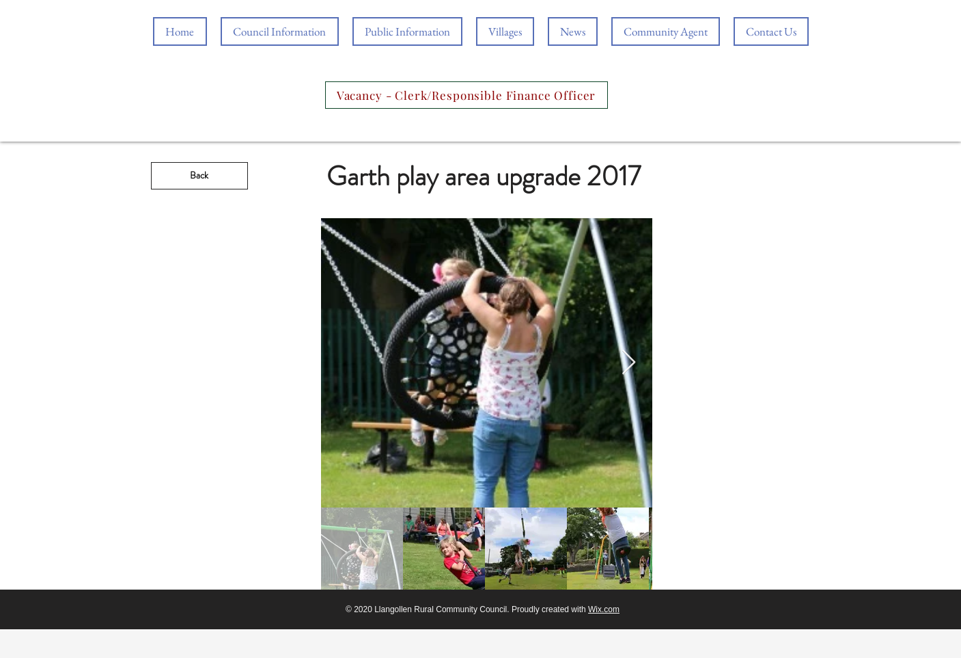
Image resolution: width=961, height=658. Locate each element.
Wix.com (603, 609)
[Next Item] (629, 363)
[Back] (199, 175)
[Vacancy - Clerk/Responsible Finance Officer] (466, 95)
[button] (407, 31)
